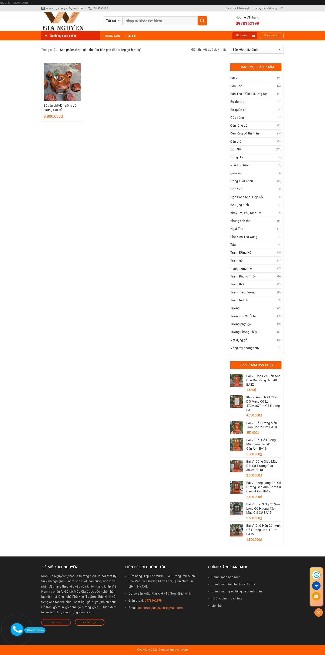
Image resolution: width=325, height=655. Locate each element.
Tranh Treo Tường (242, 292)
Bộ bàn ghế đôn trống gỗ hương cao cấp (60, 108)
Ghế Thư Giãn (239, 165)
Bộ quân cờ (238, 110)
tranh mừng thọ (241, 268)
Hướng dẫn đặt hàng (266, 8)
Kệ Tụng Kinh (239, 205)
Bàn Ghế (236, 86)
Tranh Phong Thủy (243, 276)
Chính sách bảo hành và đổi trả (233, 584)
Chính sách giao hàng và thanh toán (236, 591)
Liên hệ (130, 35)
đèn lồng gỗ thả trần (244, 133)
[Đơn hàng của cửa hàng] (257, 50)
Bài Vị (234, 78)
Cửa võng (237, 118)
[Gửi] (202, 20)
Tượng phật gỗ (240, 324)
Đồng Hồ (236, 157)
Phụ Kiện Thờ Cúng (243, 237)
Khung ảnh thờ (240, 221)
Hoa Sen (236, 189)
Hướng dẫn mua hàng (226, 598)
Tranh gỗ (236, 260)
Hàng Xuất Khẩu (241, 181)
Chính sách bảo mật (237, 8)
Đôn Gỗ (235, 149)
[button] (245, 35)
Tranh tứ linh (239, 300)
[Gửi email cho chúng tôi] (282, 8)
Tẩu (233, 245)
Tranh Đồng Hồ (241, 253)
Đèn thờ (235, 141)
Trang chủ (111, 35)
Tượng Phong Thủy (243, 332)
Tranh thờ (237, 284)
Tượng (234, 308)
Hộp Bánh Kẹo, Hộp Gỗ (246, 197)
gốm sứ (235, 173)
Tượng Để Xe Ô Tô (243, 316)
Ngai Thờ (236, 229)
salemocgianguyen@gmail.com (160, 608)
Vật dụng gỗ (238, 340)
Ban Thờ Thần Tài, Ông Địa (249, 94)
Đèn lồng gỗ (238, 125)
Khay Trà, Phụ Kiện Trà (246, 213)
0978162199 (153, 600)
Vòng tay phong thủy (244, 348)
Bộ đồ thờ (237, 102)
